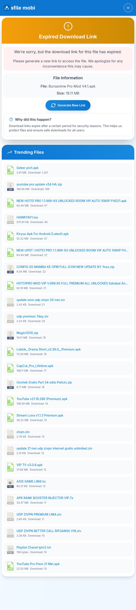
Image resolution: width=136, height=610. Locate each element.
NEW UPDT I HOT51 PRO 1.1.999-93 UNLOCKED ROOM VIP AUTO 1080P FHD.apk (73, 250)
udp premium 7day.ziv (33, 316)
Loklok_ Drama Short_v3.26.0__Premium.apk (49, 349)
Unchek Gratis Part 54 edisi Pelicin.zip (44, 382)
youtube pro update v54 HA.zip (39, 184)
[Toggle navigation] (128, 7)
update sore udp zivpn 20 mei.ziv (41, 300)
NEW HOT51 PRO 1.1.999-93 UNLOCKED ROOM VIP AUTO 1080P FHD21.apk (72, 201)
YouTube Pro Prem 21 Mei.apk (38, 564)
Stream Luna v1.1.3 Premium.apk (40, 415)
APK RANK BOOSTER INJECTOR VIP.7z (45, 498)
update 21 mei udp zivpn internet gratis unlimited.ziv (54, 448)
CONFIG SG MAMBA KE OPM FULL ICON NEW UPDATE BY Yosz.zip (65, 267)
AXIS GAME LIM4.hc (31, 481)
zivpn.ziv (23, 432)
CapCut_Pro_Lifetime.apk (35, 366)
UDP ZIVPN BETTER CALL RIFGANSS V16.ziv (49, 531)
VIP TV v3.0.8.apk (29, 465)
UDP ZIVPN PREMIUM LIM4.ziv (39, 514)
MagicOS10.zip (27, 333)
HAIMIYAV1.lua (27, 217)
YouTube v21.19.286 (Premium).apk (42, 399)
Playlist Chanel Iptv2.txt (34, 547)
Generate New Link (68, 105)
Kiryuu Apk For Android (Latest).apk (43, 234)
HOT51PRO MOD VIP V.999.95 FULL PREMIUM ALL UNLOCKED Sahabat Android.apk (73, 283)
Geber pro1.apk (28, 168)
